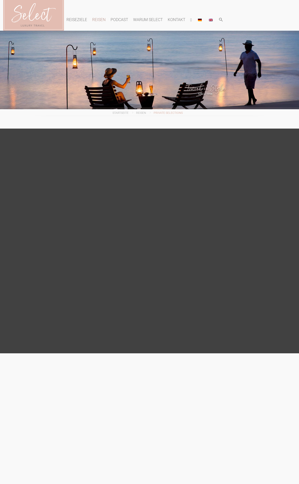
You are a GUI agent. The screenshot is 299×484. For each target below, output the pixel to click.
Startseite (120, 113)
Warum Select (148, 19)
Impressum (156, 175)
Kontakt (176, 19)
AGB (156, 212)
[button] (221, 20)
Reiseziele (76, 19)
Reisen (99, 19)
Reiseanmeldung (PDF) (156, 204)
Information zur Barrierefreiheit (156, 185)
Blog (156, 167)
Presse (156, 159)
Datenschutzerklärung (156, 196)
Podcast (119, 19)
